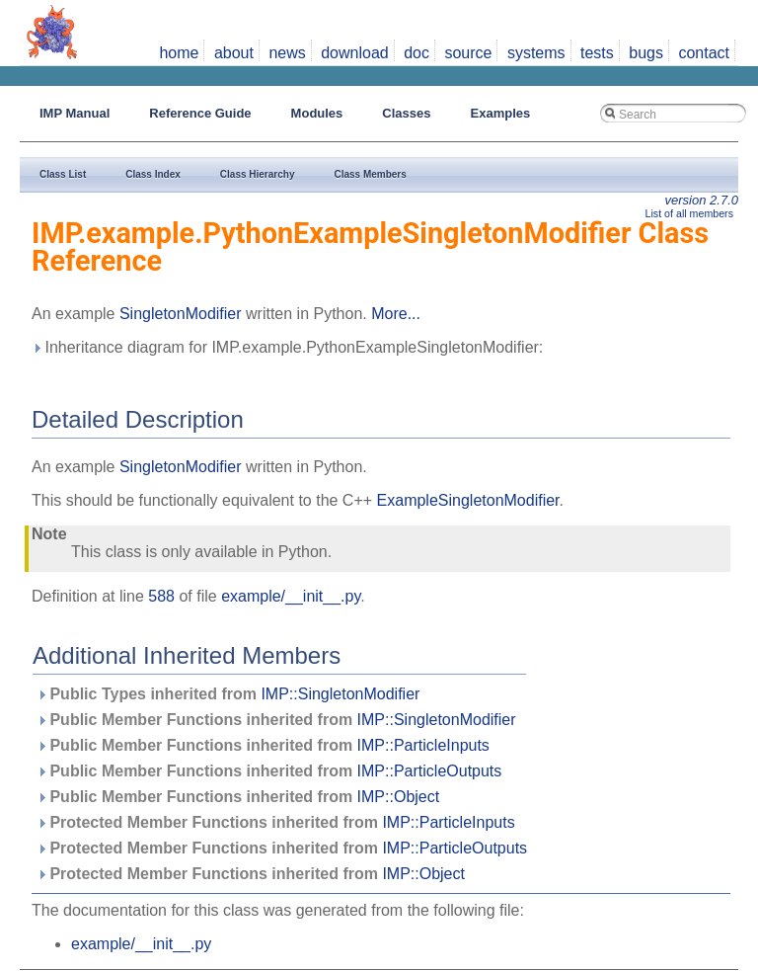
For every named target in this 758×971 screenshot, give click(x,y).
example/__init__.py (290, 596)
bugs (646, 52)
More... (395, 313)
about (234, 52)
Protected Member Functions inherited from (276, 822)
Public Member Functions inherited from (276, 719)
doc (416, 52)
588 (161, 596)
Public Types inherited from (228, 694)
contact (703, 52)
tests (597, 52)
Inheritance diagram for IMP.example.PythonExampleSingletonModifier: (287, 347)
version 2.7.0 (701, 200)
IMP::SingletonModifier (340, 694)
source (468, 52)
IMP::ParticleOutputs (429, 771)
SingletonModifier (180, 313)
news (286, 52)
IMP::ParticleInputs (423, 745)
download (355, 52)
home (178, 52)
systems (536, 52)
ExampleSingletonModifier (468, 500)
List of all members (689, 213)
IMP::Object (398, 796)
